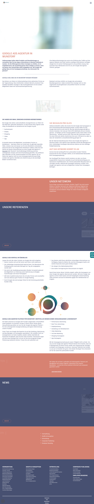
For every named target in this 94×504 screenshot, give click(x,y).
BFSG (50, 484)
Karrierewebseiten (76, 480)
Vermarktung (46, 434)
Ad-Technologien (52, 478)
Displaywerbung (5, 482)
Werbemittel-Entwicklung (54, 476)
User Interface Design (30, 469)
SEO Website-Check (53, 482)
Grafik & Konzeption (47, 436)
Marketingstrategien (30, 475)
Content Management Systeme (55, 472)
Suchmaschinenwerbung (7, 475)
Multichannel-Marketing (7, 473)
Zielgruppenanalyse (30, 478)
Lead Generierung (6, 481)
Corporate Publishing (48, 441)
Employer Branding (47, 443)
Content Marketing (77, 473)
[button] (3, 501)
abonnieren (57, 372)
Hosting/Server (52, 479)
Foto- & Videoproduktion (7, 488)
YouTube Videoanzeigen (7, 490)
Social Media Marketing (7, 478)
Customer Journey (6, 470)
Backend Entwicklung (53, 470)
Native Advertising (76, 470)
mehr (7, 245)
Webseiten (51, 481)
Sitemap (47, 503)
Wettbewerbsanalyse (6, 479)
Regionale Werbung (6, 485)
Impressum (47, 498)
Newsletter (4, 484)
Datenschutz (46, 501)
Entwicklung (45, 438)
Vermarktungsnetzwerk (7, 472)
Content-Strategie (76, 472)
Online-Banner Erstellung (31, 476)
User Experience (29, 470)
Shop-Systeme (52, 473)
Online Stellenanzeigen (77, 479)
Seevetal (4, 151)
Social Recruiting (76, 477)
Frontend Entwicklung (53, 469)
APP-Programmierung (53, 475)
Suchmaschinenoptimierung (8, 469)
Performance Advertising (7, 476)
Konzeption (28, 473)
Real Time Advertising (6, 487)
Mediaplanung (29, 479)
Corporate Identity (29, 472)
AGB (47, 499)
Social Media (75, 469)
